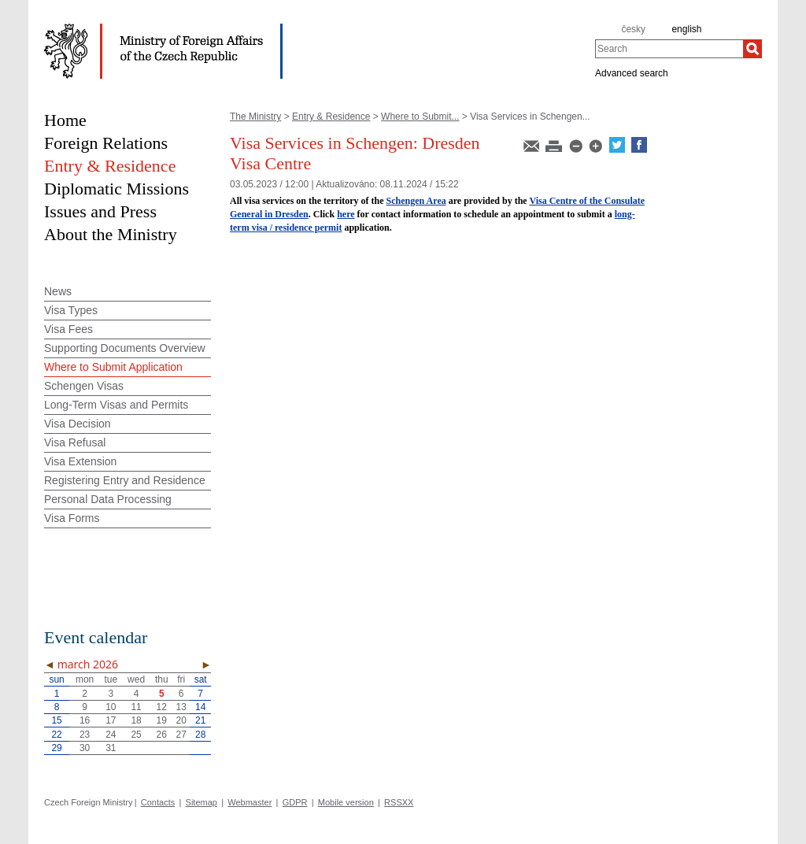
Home (65, 120)
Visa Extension (80, 461)
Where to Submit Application (113, 367)
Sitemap (201, 802)
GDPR (295, 802)
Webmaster (249, 802)
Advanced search (631, 72)
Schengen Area (416, 200)
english (686, 29)
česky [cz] (633, 29)
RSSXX (398, 802)
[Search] (752, 48)
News (58, 291)
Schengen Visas (84, 385)
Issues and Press (100, 211)
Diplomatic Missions (116, 188)
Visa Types (71, 310)
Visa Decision (77, 423)
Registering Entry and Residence (124, 480)
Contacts (158, 802)
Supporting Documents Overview (124, 348)
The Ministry (255, 116)
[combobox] (669, 48)
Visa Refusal (74, 442)
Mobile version (346, 802)
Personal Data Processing (108, 499)
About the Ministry (110, 234)
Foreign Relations (106, 143)
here (345, 214)
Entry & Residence (331, 116)
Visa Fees (68, 329)
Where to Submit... (420, 116)
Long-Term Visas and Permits (116, 404)
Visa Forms (72, 518)
